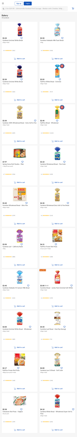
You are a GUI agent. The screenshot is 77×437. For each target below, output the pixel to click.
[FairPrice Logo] (9, 3)
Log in (28, 3)
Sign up (18, 3)
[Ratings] (9, 50)
